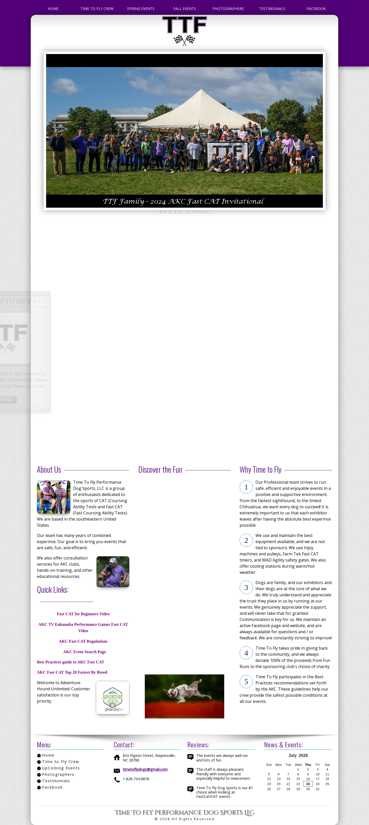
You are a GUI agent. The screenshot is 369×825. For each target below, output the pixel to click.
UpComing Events (61, 768)
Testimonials (272, 8)
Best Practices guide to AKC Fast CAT (70, 662)
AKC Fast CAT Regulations (83, 641)
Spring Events (141, 8)
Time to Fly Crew (97, 8)
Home (53, 8)
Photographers (228, 8)
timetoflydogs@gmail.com (145, 769)
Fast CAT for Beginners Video (83, 614)
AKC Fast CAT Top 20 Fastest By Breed (72, 672)
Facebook (316, 8)
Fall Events (184, 8)
